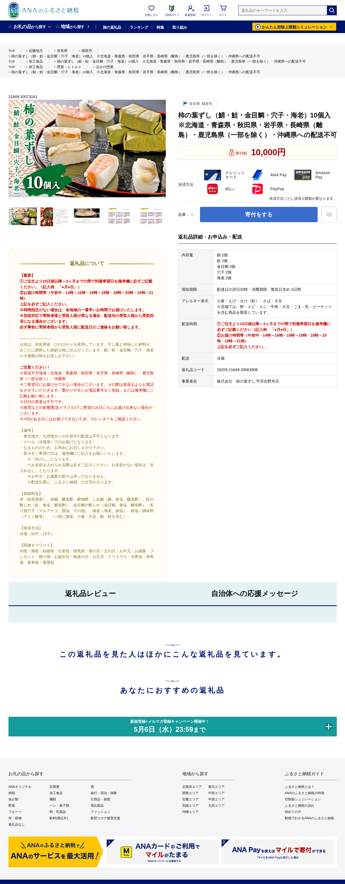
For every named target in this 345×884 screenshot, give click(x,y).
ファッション (100, 812)
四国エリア (190, 805)
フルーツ (15, 812)
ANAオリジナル (20, 787)
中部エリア (216, 793)
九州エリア (216, 805)
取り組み (179, 27)
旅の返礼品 (112, 27)
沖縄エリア (190, 812)
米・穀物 (15, 818)
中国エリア (216, 799)
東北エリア (216, 787)
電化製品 (97, 805)
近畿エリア (190, 799)
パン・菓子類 (59, 805)
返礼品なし (16, 824)
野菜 (11, 805)
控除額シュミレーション (303, 799)
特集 (160, 27)
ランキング (139, 27)
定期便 (54, 787)
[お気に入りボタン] (329, 214)
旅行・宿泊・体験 (104, 793)
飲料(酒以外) (59, 818)
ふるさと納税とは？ (299, 787)
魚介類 (13, 799)
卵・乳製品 (58, 812)
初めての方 (293, 812)
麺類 (53, 799)
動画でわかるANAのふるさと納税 (309, 818)
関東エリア (190, 793)
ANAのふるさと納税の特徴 (304, 793)
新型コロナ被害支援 (105, 818)
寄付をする (258, 215)
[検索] (332, 10)
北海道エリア (192, 787)
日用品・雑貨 (100, 799)
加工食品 (56, 793)
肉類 (11, 793)
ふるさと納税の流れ (299, 805)
